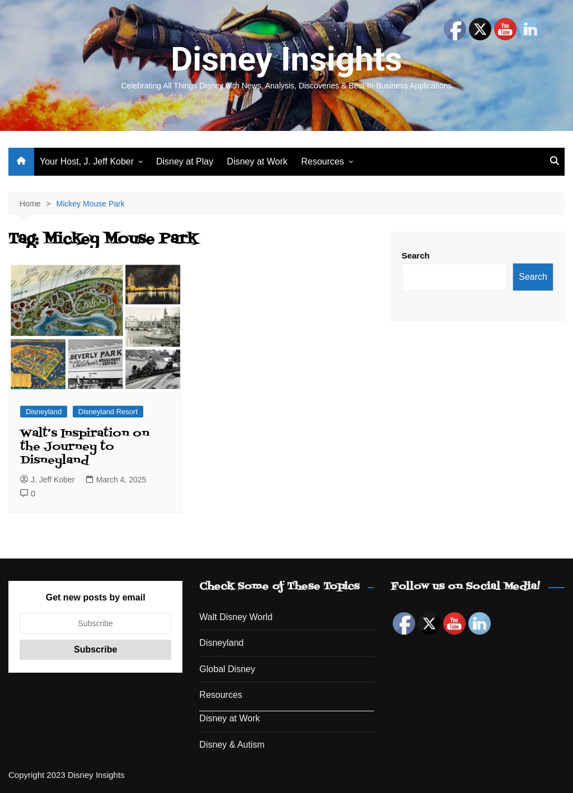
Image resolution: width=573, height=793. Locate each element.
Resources (322, 161)
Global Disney (227, 669)
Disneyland (44, 411)
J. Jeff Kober (47, 479)
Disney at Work (257, 161)
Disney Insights (286, 59)
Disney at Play (184, 161)
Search (416, 255)
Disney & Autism (231, 744)
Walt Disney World (236, 617)
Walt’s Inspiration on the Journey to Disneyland (84, 447)
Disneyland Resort (108, 411)
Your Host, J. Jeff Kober (87, 161)
